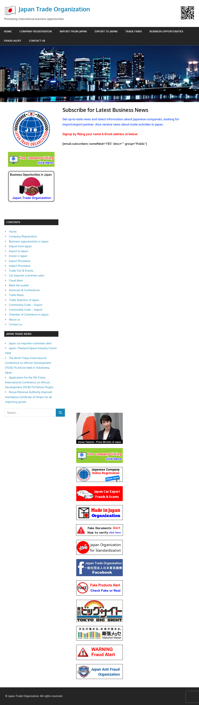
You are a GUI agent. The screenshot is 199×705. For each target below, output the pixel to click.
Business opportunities (166, 31)
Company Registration (36, 31)
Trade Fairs (133, 31)
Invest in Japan (18, 256)
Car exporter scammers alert (26, 275)
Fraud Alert (12, 40)
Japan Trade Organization (54, 9)
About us (14, 319)
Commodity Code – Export (25, 305)
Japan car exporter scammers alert (30, 343)
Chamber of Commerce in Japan (29, 314)
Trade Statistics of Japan (24, 300)
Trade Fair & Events (21, 270)
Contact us (37, 40)
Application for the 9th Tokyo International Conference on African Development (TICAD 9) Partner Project (29, 382)
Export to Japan (106, 31)
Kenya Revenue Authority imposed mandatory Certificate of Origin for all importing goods (28, 397)
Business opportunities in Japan (29, 241)
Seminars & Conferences (24, 290)
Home (8, 31)
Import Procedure (20, 266)
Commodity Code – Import (25, 309)
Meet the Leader (19, 285)
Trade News (16, 295)
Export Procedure (19, 261)
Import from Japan (73, 31)
